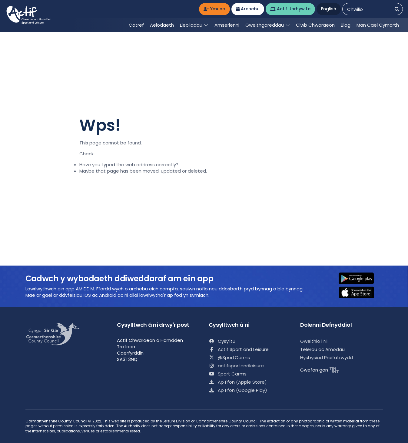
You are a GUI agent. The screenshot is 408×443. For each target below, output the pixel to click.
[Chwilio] (397, 9)
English (328, 9)
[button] (360, 279)
